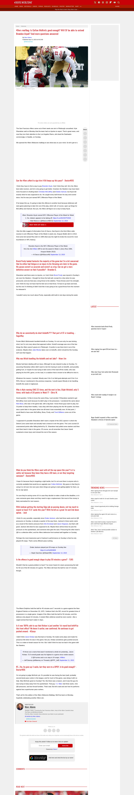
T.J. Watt (59, 684)
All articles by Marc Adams (32, 716)
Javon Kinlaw (29, 637)
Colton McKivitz (56, 484)
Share (117, 6)
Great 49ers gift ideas (37, 225)
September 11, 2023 (67, 660)
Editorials (27, 6)
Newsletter (70, 6)
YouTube (114, 2)
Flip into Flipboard (85, 150)
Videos (35, 6)
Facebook (49, 729)
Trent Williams (59, 412)
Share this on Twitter (85, 133)
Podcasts (47, 6)
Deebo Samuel (61, 192)
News (21, 6)
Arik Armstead (49, 524)
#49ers (35, 249)
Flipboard (110, 2)
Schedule (55, 6)
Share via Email (85, 159)
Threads (54, 729)
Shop (77, 6)
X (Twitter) (95, 2)
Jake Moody (37, 350)
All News (115, 538)
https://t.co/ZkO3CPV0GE (62, 218)
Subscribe (65, 745)
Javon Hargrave (62, 524)
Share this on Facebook (85, 138)
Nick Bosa (19, 404)
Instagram (58, 729)
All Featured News (112, 424)
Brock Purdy (58, 275)
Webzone (23, 2)
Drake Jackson (50, 518)
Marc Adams (19, 39)
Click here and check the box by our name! (61, 757)
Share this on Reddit (85, 155)
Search (118, 2)
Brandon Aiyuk (47, 186)
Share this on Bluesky (85, 146)
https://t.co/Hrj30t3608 (48, 550)
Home (16, 6)
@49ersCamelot (28, 41)
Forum (40, 6)
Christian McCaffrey (45, 192)
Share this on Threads (85, 142)
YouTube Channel (32, 721)
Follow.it (55, 749)
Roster (62, 6)
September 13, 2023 (61, 221)
